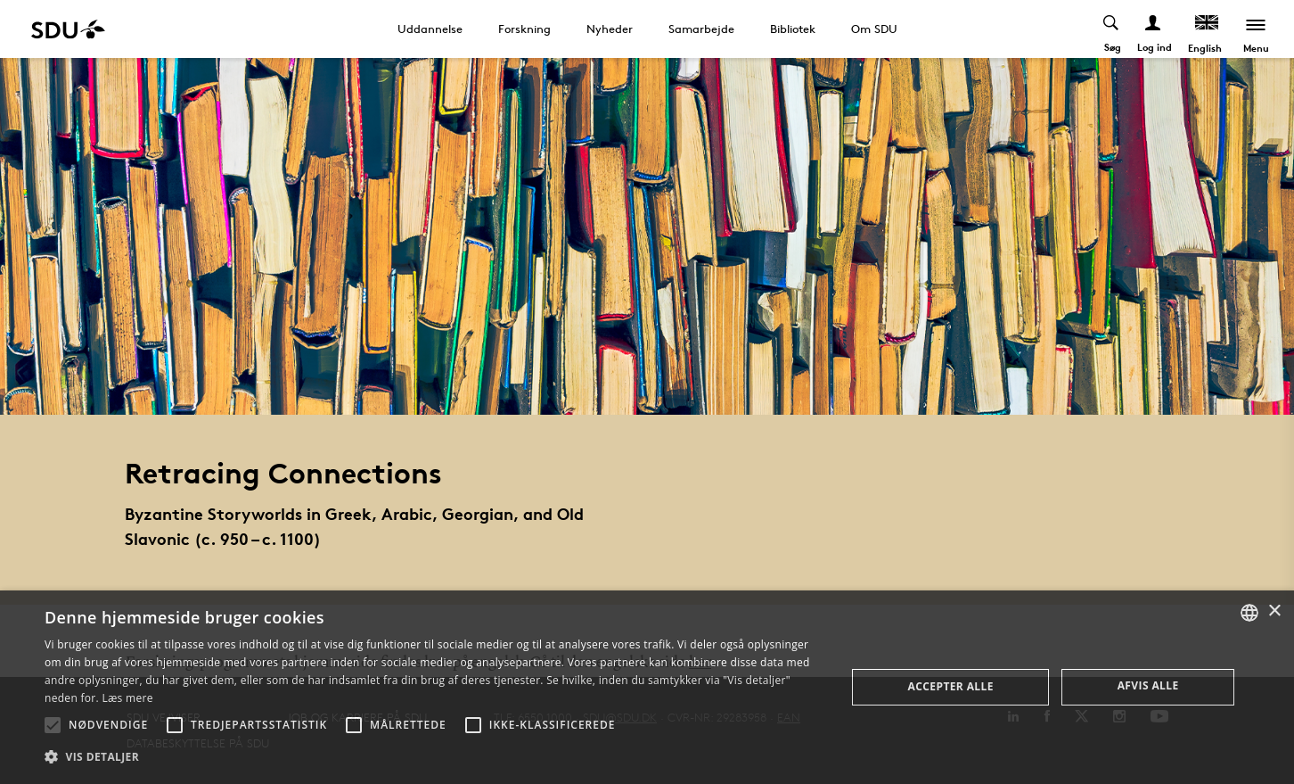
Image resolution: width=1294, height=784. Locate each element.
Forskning (524, 28)
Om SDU (874, 28)
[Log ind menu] (1153, 29)
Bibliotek (792, 28)
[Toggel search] (1111, 29)
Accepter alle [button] (951, 686)
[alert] (647, 687)
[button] (52, 725)
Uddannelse (430, 28)
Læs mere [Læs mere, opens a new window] (127, 698)
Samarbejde (701, 28)
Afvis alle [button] (1148, 685)
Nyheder (609, 28)
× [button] (1274, 611)
